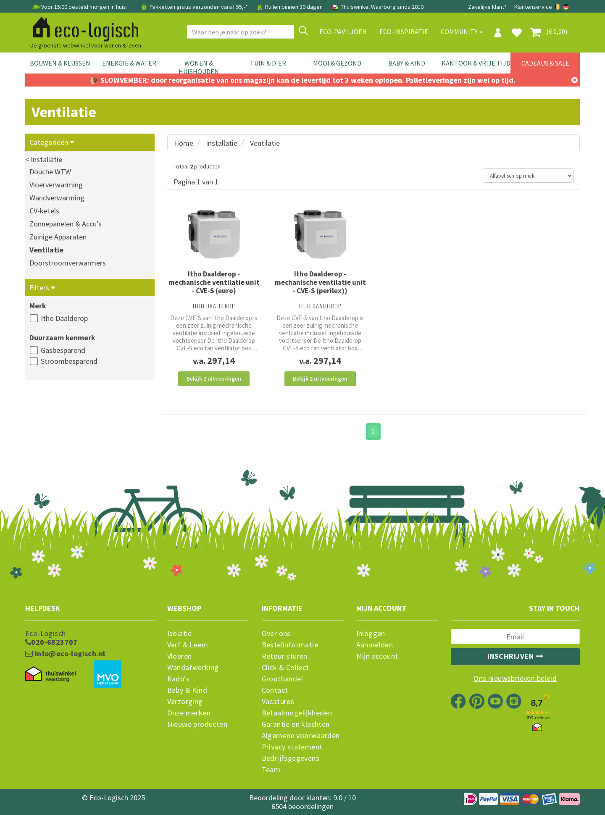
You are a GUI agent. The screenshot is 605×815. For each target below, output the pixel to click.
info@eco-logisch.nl (65, 653)
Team (271, 769)
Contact (275, 690)
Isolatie (179, 633)
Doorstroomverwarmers (67, 263)
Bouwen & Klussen (60, 63)
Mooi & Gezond (337, 63)
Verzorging (185, 701)
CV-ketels (44, 211)
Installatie (221, 143)
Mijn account (377, 656)
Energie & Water (129, 63)
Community (462, 31)
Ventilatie (46, 250)
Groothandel (282, 679)
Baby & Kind (406, 63)
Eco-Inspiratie (403, 31)
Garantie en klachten (296, 724)
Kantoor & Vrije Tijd (476, 63)
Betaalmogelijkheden (297, 713)
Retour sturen (285, 656)
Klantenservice (533, 7)
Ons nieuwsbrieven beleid (515, 678)
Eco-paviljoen (343, 31)
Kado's (178, 679)
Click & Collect (285, 667)
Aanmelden (374, 644)
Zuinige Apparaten (58, 237)
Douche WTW (50, 171)
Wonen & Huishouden (199, 67)
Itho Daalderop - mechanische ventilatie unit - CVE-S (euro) (214, 282)
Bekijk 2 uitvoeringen (214, 378)
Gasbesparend (63, 350)
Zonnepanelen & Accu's (65, 224)
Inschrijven (515, 656)
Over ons (276, 633)
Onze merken (188, 713)
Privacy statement (292, 747)
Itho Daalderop (64, 318)
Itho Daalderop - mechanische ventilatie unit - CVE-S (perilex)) (320, 282)
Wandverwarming (56, 197)
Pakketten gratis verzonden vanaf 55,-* (194, 7)
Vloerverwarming (56, 184)
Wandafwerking (193, 667)
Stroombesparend (69, 361)
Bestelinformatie (290, 644)
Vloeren (179, 656)
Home (183, 143)
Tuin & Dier (268, 63)
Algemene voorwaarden (301, 735)
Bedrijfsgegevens (290, 758)
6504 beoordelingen (302, 806)
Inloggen (370, 633)
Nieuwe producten (197, 724)
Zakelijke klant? (487, 7)
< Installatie (43, 159)
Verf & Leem (187, 644)
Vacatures (278, 701)
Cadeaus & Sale (545, 63)
